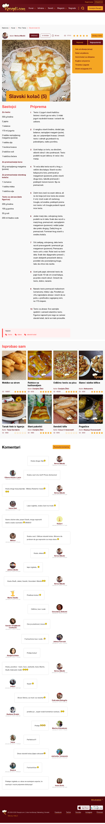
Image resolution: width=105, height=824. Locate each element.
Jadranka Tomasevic (59, 757)
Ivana (13, 743)
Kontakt (47, 813)
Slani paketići (40, 414)
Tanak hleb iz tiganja (14, 414)
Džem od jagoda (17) (83, 69)
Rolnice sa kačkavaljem (40, 372)
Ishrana (41, 8)
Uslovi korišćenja (31, 813)
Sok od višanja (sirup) (83, 49)
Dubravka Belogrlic (59, 701)
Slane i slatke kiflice (91, 372)
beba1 (12, 687)
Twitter (68, 813)
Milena (12, 541)
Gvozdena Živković (59, 612)
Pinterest (100, 813)
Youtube (78, 813)
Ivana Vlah (13, 508)
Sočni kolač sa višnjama (85, 57)
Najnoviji (79, 42)
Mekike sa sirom (14, 372)
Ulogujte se (99, 2)
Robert (59, 524)
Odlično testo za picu (65, 372)
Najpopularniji (95, 42)
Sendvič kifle (65, 414)
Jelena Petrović (59, 642)
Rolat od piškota (81, 53)
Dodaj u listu (97, 36)
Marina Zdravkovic (59, 729)
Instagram (89, 813)
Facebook (58, 813)
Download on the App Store (83, 809)
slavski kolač (32, 334)
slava (20, 334)
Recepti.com (14, 7)
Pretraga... (82, 8)
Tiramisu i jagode (82, 65)
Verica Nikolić (19, 36)
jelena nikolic (13, 570)
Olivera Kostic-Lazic (13, 477)
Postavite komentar (61, 447)
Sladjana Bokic (13, 656)
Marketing (40, 813)
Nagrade (72, 8)
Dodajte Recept (95, 8)
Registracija (89, 2)
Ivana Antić (59, 786)
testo (10, 334)
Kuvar (31, 8)
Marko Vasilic (12, 598)
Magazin (60, 8)
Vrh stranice (96, 801)
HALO (16, 817)
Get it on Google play (97, 809)
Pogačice (91, 414)
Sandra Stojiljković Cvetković (12, 627)
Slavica (13, 771)
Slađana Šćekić (12, 715)
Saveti (50, 8)
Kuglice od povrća (82, 61)
